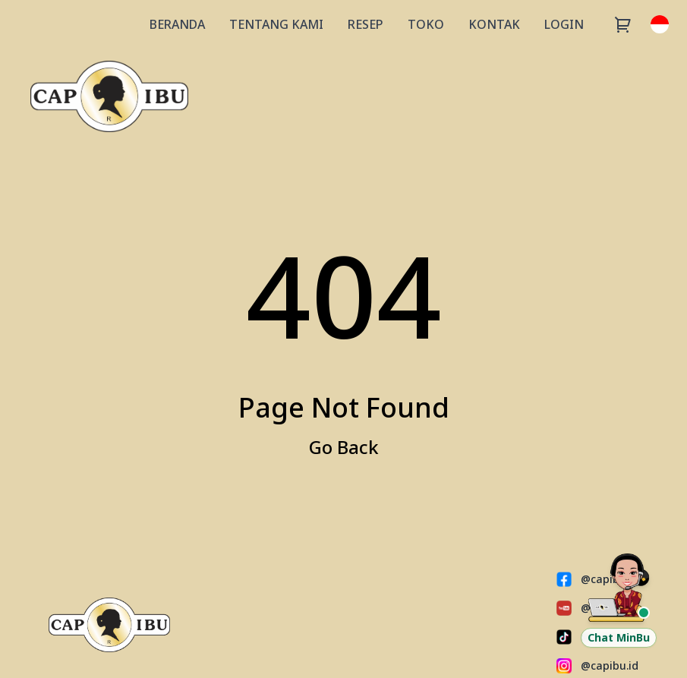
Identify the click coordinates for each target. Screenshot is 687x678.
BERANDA (177, 24)
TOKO (426, 24)
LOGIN (564, 24)
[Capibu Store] (109, 96)
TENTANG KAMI (276, 24)
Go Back (344, 447)
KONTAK (494, 24)
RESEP (365, 24)
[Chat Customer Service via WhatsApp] (619, 599)
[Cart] (623, 24)
